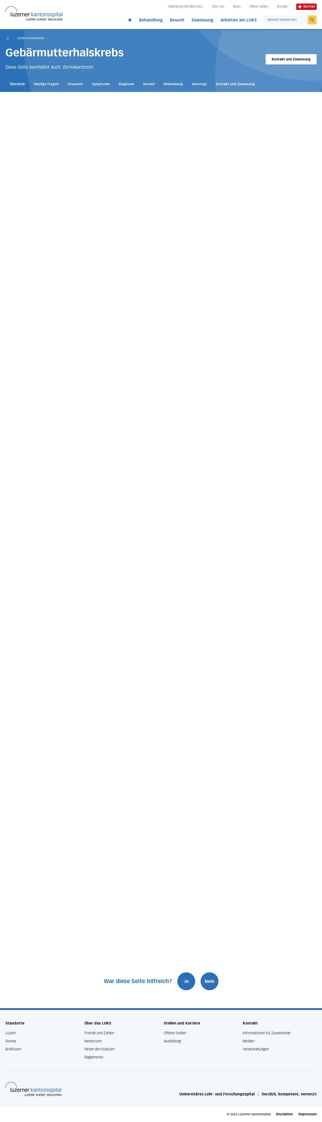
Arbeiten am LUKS (238, 20)
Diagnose (126, 84)
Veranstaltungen (256, 1049)
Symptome (101, 84)
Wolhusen (13, 1049)
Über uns (218, 6)
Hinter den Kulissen (100, 1049)
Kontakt (282, 6)
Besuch (177, 20)
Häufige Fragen (46, 84)
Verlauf (149, 84)
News (236, 6)
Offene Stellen (258, 6)
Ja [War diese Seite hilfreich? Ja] (186, 981)
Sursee (10, 1041)
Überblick (17, 84)
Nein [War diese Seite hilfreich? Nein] (209, 981)
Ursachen (75, 84)
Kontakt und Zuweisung (291, 59)
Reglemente (94, 1057)
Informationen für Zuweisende (266, 1033)
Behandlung (151, 20)
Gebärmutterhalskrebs (30, 38)
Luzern (10, 1033)
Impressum (308, 1114)
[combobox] (286, 19)
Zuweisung (202, 20)
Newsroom (93, 1041)
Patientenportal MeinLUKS (185, 6)
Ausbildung (172, 1041)
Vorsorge (199, 84)
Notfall (306, 6)
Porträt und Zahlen (99, 1033)
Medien (248, 1041)
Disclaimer (284, 1114)
